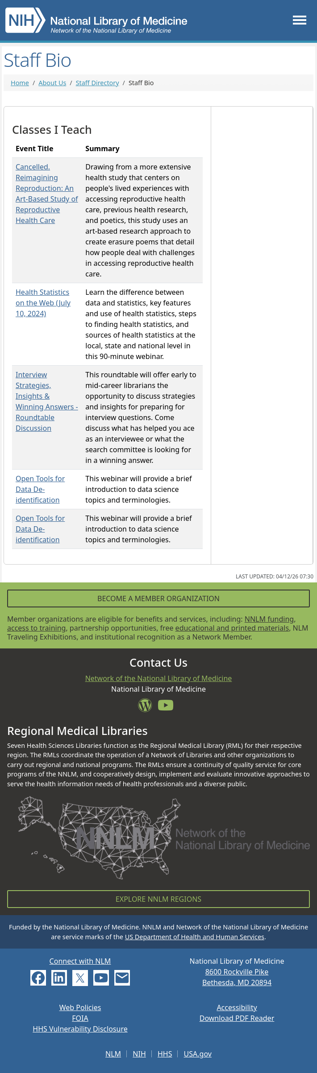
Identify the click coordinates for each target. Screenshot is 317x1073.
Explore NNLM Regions (158, 899)
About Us (52, 82)
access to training (36, 628)
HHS (165, 1054)
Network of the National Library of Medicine (158, 678)
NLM (113, 1054)
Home (20, 82)
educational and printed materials (232, 628)
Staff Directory (97, 82)
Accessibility (237, 1007)
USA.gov (198, 1054)
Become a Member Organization (158, 598)
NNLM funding (269, 619)
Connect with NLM (80, 961)
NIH (139, 1054)
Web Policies (80, 1007)
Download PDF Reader (237, 1018)
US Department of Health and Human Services (194, 937)
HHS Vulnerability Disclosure (80, 1029)
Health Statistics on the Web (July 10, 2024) (43, 302)
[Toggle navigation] (300, 20)
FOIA (80, 1018)
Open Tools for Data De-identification (40, 489)
